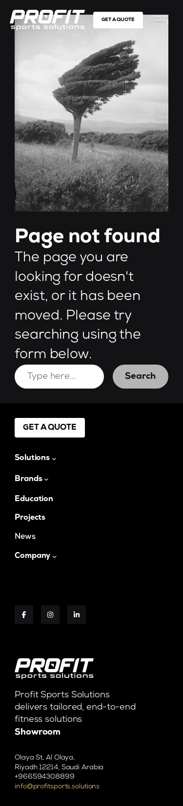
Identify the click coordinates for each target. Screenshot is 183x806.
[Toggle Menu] (160, 19)
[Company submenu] (36, 556)
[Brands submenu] (32, 479)
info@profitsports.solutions (57, 786)
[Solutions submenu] (36, 458)
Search (140, 376)
